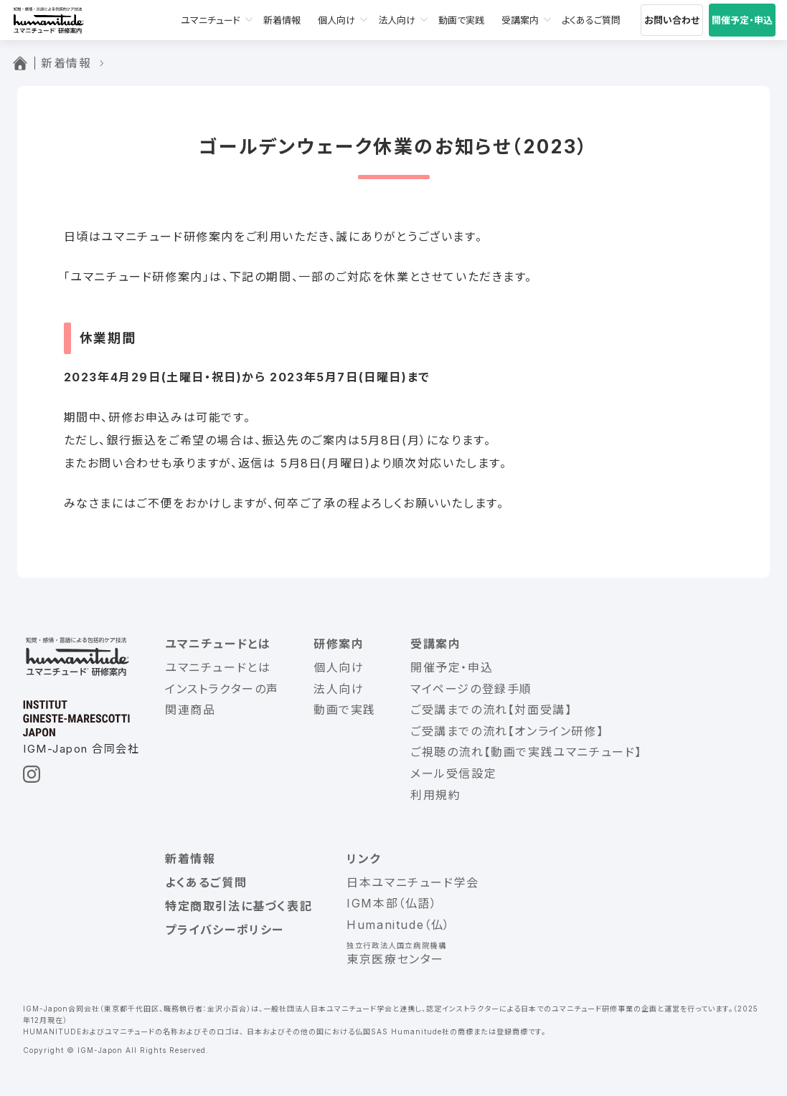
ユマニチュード (210, 20)
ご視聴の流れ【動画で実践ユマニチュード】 (526, 752)
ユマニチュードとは (217, 644)
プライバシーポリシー (224, 930)
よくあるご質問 (591, 20)
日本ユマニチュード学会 (413, 882)
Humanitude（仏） (399, 925)
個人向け (336, 20)
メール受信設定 (453, 773)
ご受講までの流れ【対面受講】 (491, 709)
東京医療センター (395, 959)
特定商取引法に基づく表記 (238, 906)
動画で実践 (461, 20)
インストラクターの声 (222, 689)
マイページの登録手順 (471, 689)
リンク (364, 859)
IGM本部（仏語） (392, 903)
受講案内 (520, 20)
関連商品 (190, 709)
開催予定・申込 (742, 20)
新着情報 (282, 20)
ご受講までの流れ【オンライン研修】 (506, 731)
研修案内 (339, 644)
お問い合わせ (671, 20)
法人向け (396, 20)
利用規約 (435, 795)
